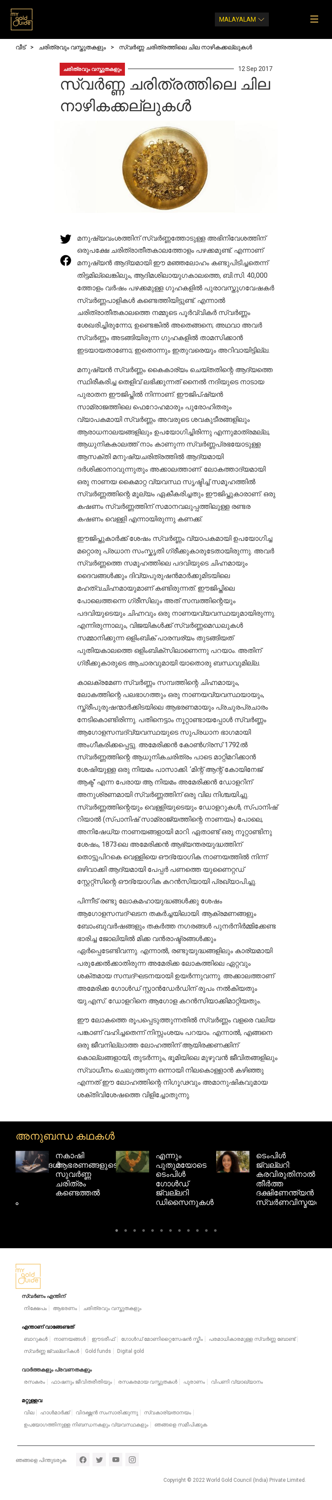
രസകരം (34, 1382)
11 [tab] (206, 1232)
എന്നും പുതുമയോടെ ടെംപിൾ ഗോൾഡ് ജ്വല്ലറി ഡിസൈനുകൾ (185, 1179)
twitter (99, 1459)
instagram (132, 1459)
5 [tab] (152, 1232)
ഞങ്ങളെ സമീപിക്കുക (180, 1425)
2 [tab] (125, 1232)
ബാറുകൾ (36, 1339)
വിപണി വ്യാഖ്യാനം (237, 1382)
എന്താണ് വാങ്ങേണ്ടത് (48, 1327)
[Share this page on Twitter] (65, 238)
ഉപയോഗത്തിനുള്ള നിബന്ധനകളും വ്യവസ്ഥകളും (86, 1425)
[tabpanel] (66, 1176)
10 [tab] (197, 1232)
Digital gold (130, 1351)
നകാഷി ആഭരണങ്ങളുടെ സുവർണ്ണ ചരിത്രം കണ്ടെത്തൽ (86, 1174)
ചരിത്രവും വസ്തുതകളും (92, 69)
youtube (115, 1459)
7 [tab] (170, 1232)
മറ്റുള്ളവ (32, 1400)
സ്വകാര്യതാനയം (167, 1413)
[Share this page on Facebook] (65, 260)
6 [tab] (161, 1232)
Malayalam (237, 19)
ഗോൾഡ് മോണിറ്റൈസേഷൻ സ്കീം (162, 1339)
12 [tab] (215, 1232)
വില (29, 1413)
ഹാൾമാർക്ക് (55, 1413)
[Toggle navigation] (317, 19)
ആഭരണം (65, 1308)
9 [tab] (188, 1232)
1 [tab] (116, 1232)
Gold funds (98, 1351)
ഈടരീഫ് (103, 1339)
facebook (82, 1459)
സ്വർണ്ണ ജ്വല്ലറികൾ (51, 1351)
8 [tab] (179, 1232)
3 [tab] (134, 1232)
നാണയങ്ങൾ (70, 1339)
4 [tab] (143, 1232)
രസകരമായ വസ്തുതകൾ (147, 1382)
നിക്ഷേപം (35, 1308)
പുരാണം (194, 1382)
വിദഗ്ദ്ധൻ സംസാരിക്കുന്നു (107, 1413)
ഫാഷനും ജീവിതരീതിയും (81, 1382)
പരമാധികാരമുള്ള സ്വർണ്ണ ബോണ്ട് (252, 1339)
